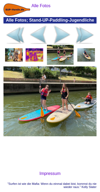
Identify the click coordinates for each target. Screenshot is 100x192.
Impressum (50, 173)
